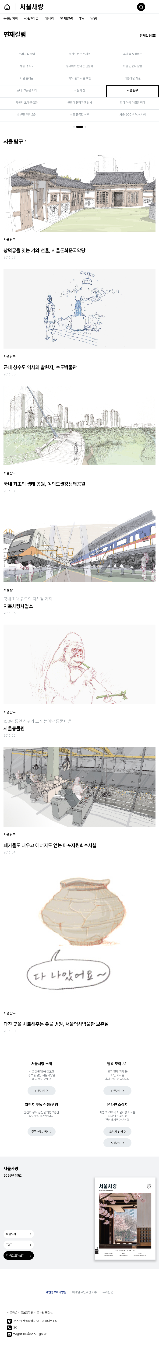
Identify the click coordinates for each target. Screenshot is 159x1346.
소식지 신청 (116, 1131)
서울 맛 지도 (30, 66)
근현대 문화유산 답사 (83, 102)
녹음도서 (11, 1234)
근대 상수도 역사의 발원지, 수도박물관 (40, 367)
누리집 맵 (107, 1292)
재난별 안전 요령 (29, 114)
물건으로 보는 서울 (83, 54)
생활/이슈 (31, 18)
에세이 (49, 18)
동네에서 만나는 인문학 (82, 66)
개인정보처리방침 (56, 1292)
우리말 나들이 (30, 54)
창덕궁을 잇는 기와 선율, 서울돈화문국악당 (44, 250)
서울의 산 (82, 90)
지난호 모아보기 (15, 1255)
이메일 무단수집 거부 (84, 1292)
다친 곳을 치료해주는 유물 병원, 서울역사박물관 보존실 (56, 1024)
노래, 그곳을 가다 (30, 90)
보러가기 (116, 1143)
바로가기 (40, 1091)
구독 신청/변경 (40, 1131)
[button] (74, 127)
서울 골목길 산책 (82, 114)
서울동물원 (14, 728)
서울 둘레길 (30, 78)
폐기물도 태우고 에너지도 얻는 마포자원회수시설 (50, 845)
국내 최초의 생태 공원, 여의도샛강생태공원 (44, 484)
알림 (93, 18)
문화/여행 (11, 18)
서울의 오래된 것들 (30, 102)
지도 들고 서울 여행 (82, 78)
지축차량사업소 (18, 606)
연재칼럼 (66, 18)
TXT (9, 1245)
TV (82, 18)
